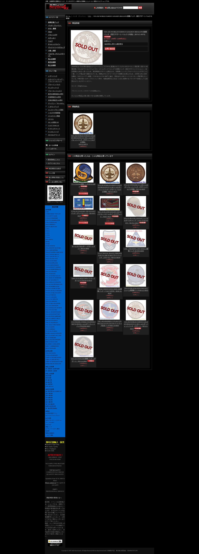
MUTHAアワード (54, 135)
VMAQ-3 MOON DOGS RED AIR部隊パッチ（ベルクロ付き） (109, 291)
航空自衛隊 (52, 62)
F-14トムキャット (54, 128)
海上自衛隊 (52, 59)
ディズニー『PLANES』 (56, 103)
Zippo (50, 32)
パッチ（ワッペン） (55, 25)
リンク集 (52, 173)
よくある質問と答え (55, 182)
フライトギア (52, 35)
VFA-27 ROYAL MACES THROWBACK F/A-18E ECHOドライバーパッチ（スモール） (110, 255)
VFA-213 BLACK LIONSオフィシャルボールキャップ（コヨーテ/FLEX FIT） (136, 220)
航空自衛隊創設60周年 (55, 94)
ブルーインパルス (54, 84)
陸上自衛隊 (52, 65)
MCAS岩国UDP (53, 122)
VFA (89, 16)
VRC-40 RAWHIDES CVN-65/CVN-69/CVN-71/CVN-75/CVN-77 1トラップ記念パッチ (109, 323)
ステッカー (52, 38)
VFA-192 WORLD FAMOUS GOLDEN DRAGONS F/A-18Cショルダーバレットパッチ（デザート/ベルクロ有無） (83, 140)
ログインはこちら (54, 163)
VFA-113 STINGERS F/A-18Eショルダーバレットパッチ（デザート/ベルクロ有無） (136, 187)
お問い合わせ (111, 8)
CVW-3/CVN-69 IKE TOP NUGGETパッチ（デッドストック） (83, 213)
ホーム (68, 16)
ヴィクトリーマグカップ (56, 47)
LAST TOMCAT (53, 125)
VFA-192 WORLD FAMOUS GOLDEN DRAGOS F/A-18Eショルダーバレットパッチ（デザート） (136, 325)
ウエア (50, 41)
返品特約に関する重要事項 (113, 44)
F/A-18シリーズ (53, 132)
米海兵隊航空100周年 (55, 100)
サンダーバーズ (53, 88)
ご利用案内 (99, 8)
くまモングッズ (53, 107)
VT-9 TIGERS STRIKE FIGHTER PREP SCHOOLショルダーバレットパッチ (83, 324)
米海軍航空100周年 (54, 97)
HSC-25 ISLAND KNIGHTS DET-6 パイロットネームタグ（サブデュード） (109, 214)
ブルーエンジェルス (55, 91)
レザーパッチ (52, 76)
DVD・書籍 (52, 28)
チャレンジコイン (54, 44)
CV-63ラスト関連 (54, 116)
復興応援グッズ (53, 22)
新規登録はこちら (54, 159)
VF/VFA (51, 119)
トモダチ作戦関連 (54, 113)
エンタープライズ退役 (55, 110)
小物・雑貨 (52, 51)
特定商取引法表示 (55, 168)
